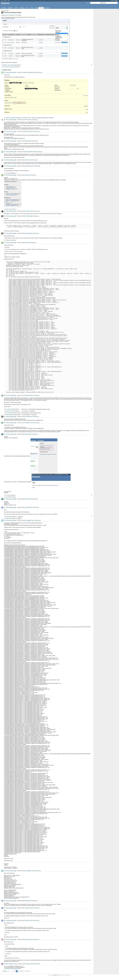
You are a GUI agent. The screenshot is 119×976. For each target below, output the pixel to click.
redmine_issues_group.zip (9, 66)
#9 (42, 525)
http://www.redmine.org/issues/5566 (13, 968)
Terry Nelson (25, 119)
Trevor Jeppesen (26, 395)
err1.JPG (8, 495)
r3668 (27, 522)
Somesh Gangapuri (26, 520)
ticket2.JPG (8, 518)
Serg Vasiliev (25, 434)
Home (2, 0)
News (32, 7)
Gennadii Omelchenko (27, 72)
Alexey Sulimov (26, 963)
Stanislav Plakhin (26, 131)
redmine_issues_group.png (9, 65)
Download (10, 7)
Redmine (55, 975)
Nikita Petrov (25, 900)
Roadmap (22, 7)
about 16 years (36, 72)
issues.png (8, 209)
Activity (16, 7)
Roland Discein (25, 939)
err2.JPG (8, 497)
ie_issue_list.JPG (9, 409)
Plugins (6, 10)
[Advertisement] (101, 34)
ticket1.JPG (8, 516)
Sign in (112, 0)
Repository (47, 7)
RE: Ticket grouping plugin (10, 72)
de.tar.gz (8, 173)
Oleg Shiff (24, 175)
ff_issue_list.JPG (9, 411)
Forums (41, 7)
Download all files (91, 64)
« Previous (4, 971)
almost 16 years (33, 907)
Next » (21, 971)
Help (8, 0)
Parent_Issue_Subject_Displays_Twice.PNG (15, 117)
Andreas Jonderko (26, 166)
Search (88, 2)
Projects (5, 0)
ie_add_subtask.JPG (10, 412)
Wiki (36, 7)
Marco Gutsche (25, 507)
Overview (4, 7)
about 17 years (16, 15)
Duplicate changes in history (10, 963)
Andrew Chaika (9, 15)
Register (116, 0)
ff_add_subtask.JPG (10, 414)
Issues (27, 7)
